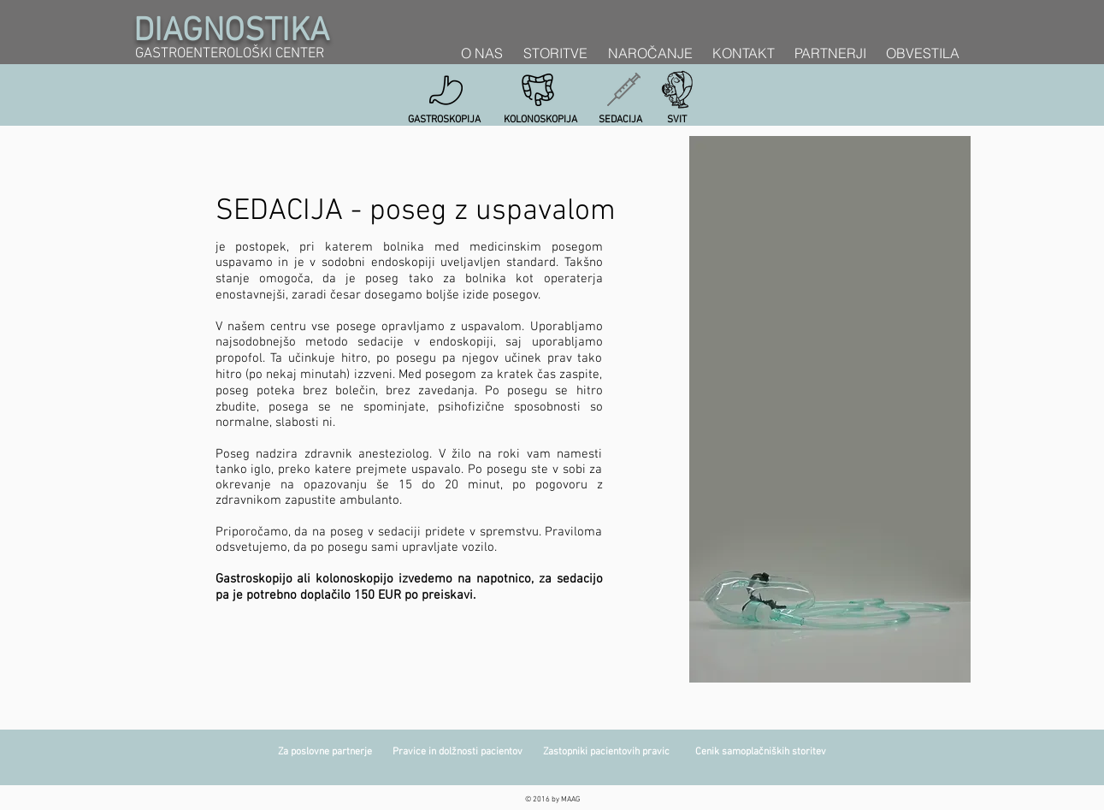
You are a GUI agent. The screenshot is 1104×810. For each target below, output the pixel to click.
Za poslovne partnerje (335, 752)
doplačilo (325, 595)
